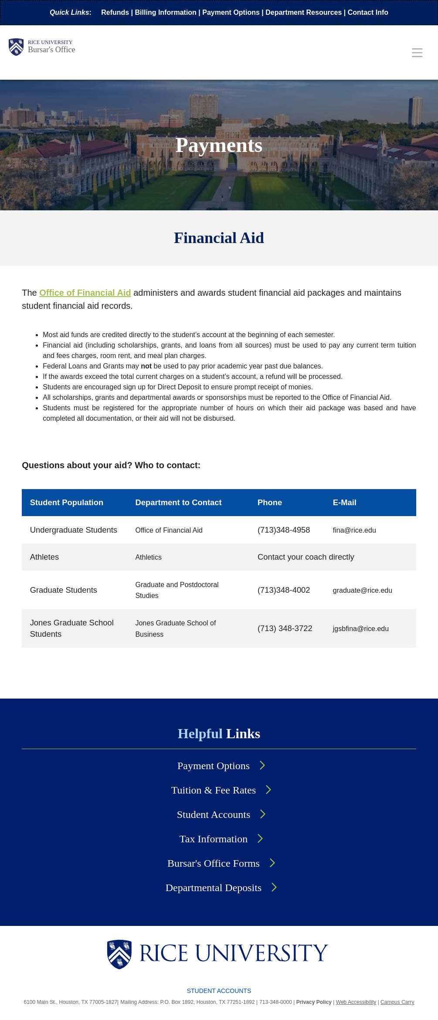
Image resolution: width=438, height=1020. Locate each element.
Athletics (148, 557)
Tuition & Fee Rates (213, 790)
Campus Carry (397, 1002)
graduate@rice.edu (362, 590)
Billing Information (166, 12)
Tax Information (214, 838)
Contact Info (368, 12)
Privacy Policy (314, 1002)
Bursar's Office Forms (213, 863)
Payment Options (231, 12)
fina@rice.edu (354, 530)
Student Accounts (214, 814)
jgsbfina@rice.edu (361, 628)
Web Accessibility (356, 1002)
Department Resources (303, 12)
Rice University (50, 42)
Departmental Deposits (214, 887)
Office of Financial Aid (168, 530)
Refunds (115, 12)
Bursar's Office (51, 49)
